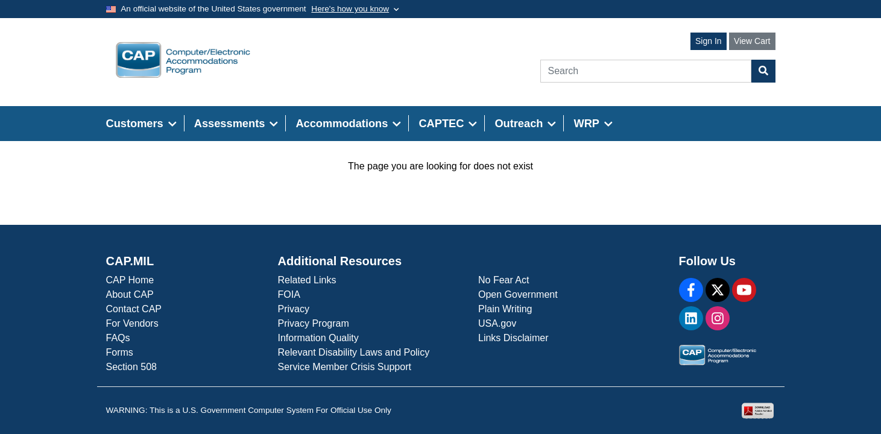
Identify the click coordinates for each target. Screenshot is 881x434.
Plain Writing (505, 309)
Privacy (293, 309)
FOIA (289, 294)
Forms (119, 352)
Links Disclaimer (513, 338)
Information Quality (318, 338)
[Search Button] (763, 71)
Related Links (307, 280)
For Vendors (132, 323)
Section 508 (131, 367)
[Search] (645, 71)
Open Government (518, 294)
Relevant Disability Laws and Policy (354, 352)
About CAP (130, 294)
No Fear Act (503, 280)
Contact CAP (134, 309)
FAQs (118, 338)
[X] (718, 290)
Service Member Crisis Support (344, 367)
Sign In (708, 41)
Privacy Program (313, 323)
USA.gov (497, 323)
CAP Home (130, 280)
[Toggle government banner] (355, 9)
